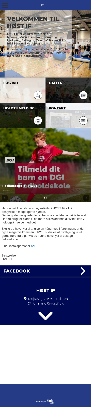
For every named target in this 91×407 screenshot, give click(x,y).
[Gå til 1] (44, 198)
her (33, 246)
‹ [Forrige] (4, 198)
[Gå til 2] (46, 198)
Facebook (45, 271)
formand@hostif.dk (48, 303)
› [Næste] (86, 198)
